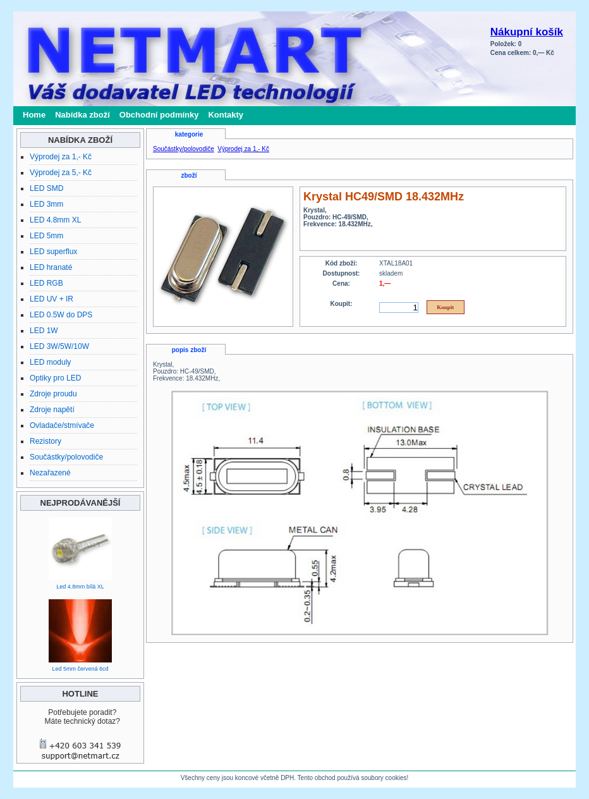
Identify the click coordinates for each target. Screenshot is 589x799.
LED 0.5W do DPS (61, 314)
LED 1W (44, 330)
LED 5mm (46, 235)
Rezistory (45, 441)
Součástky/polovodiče (66, 457)
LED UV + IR (51, 299)
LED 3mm (46, 204)
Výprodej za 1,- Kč (61, 156)
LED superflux (53, 251)
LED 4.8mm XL (55, 220)
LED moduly (50, 362)
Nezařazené (50, 472)
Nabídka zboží (82, 114)
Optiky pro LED (55, 378)
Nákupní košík (526, 32)
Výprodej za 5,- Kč (61, 172)
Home (34, 114)
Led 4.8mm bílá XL (80, 586)
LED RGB (46, 283)
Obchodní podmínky (159, 114)
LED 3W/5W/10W (59, 346)
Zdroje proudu (53, 393)
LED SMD (46, 188)
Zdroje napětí (52, 409)
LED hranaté (51, 267)
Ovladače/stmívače (62, 425)
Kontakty (225, 114)
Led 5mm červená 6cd (80, 669)
